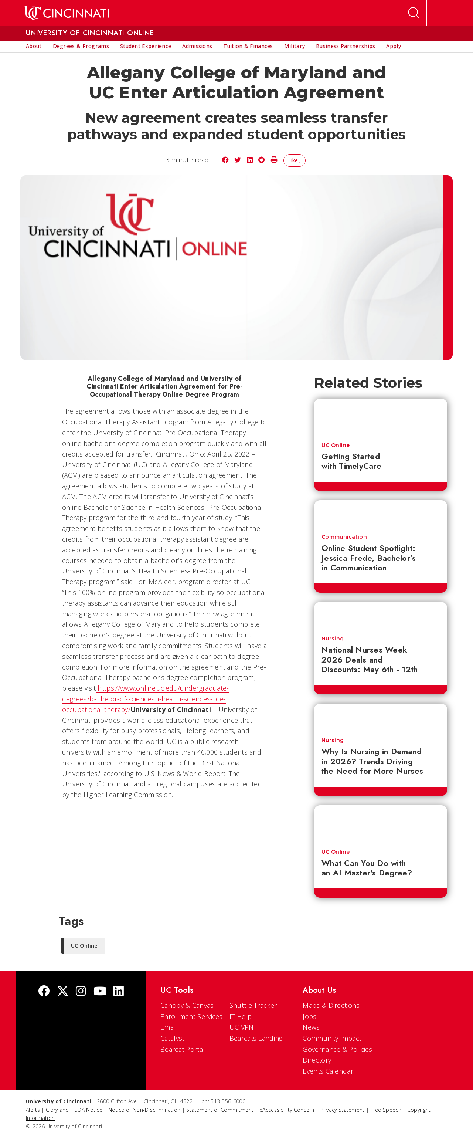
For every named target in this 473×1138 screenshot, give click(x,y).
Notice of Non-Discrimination (144, 1109)
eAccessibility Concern (286, 1109)
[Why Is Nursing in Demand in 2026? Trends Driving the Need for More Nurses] (380, 717)
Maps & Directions (331, 1005)
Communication (344, 536)
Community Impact (332, 1038)
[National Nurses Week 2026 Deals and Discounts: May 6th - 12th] (380, 615)
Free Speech (386, 1109)
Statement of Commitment (219, 1109)
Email (168, 1027)
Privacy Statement (342, 1109)
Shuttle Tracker (253, 1005)
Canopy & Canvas (187, 1005)
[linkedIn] (118, 991)
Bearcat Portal (182, 1049)
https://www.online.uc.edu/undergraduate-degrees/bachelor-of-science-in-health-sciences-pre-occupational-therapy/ (145, 699)
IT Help (240, 1016)
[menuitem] (33, 46)
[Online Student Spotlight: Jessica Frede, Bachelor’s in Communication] (380, 513)
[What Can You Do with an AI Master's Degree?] (380, 823)
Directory (317, 1060)
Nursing (332, 638)
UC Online (335, 445)
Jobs (309, 1016)
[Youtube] (99, 991)
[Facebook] (44, 991)
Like (294, 160)
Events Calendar (328, 1071)
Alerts (33, 1109)
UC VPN (241, 1027)
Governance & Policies (337, 1049)
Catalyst (172, 1038)
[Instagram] (81, 991)
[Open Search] (414, 13)
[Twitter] (63, 991)
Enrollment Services (191, 1016)
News (311, 1027)
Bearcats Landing (256, 1038)
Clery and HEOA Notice (74, 1109)
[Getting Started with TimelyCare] (380, 417)
